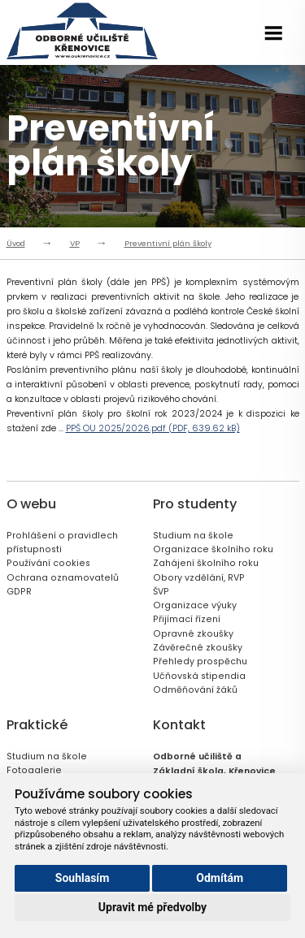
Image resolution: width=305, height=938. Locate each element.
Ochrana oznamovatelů (63, 578)
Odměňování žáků (195, 690)
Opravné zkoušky (193, 634)
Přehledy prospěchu (200, 661)
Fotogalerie (34, 770)
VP (75, 243)
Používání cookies (48, 563)
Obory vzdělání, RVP (199, 578)
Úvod (16, 243)
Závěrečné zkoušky (197, 648)
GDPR (19, 592)
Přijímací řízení (186, 619)
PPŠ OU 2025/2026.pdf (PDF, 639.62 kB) (153, 428)
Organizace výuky (195, 605)
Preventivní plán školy (167, 243)
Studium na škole (193, 536)
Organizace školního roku (213, 549)
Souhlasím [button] (82, 877)
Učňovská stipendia (199, 676)
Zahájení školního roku (206, 563)
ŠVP (161, 592)
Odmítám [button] (219, 877)
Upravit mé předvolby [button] (152, 907)
